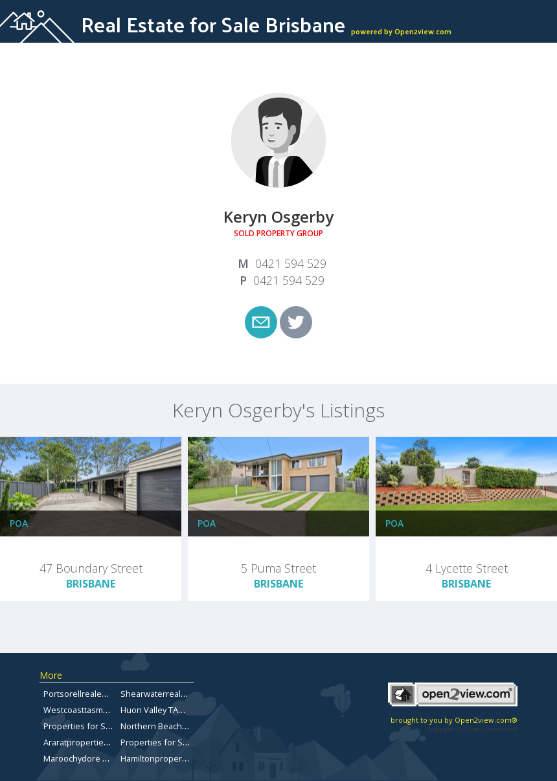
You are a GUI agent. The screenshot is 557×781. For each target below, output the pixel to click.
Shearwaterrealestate (162, 693)
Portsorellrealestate (82, 693)
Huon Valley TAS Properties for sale (189, 710)
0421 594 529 (290, 263)
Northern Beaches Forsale (171, 726)
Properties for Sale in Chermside (107, 726)
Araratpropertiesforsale (89, 742)
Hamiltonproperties (158, 758)
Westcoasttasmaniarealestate (101, 710)
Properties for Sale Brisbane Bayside (192, 742)
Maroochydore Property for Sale (105, 758)
